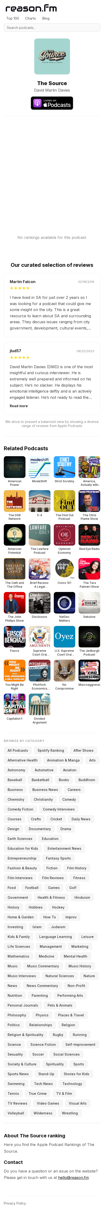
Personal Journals (23, 1005)
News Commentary (42, 986)
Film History (76, 868)
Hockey (58, 907)
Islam (37, 927)
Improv (71, 917)
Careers (74, 790)
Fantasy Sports (58, 858)
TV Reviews (17, 1103)
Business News (45, 790)
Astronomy (16, 770)
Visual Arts (78, 1103)
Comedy (69, 799)
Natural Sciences (59, 976)
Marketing (79, 946)
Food (12, 888)
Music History (80, 966)
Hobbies (36, 907)
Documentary (40, 829)
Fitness (79, 878)
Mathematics (18, 956)
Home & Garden (21, 917)
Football (32, 888)
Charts (30, 18)
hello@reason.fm (73, 1177)
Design (13, 829)
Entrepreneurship (22, 858)
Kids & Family (19, 937)
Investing (15, 927)
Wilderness (43, 1113)
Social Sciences (66, 1054)
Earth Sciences (20, 839)
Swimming (16, 1084)
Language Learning (55, 937)
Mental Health (75, 956)
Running (80, 1035)
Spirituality (55, 1064)
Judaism (58, 927)
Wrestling (70, 1113)
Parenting (40, 995)
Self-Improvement (80, 1044)
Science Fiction (43, 1044)
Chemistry (16, 799)
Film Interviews (20, 878)
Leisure (87, 937)
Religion (68, 1025)
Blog (46, 18)
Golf (72, 888)
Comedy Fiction (20, 809)
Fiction (52, 868)
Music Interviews (22, 976)
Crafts (36, 819)
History (13, 907)
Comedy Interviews (59, 809)
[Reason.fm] (31, 8)
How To (49, 917)
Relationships (40, 1025)
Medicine (46, 956)
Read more (19, 406)
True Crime (38, 1093)
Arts (92, 760)
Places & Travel (71, 1015)
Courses (14, 819)
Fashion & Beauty (22, 868)
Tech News (43, 1084)
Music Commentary (43, 966)
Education (50, 839)
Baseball (15, 780)
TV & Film (64, 1093)
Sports (78, 1064)
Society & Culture (22, 1064)
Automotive (44, 770)
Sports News (18, 1074)
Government (18, 897)
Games (54, 888)
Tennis (13, 1093)
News (12, 986)
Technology (72, 1084)
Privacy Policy (15, 1203)
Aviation (69, 770)
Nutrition (15, 995)
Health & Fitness (51, 897)
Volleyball (16, 1113)
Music (13, 966)
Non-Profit (76, 986)
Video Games (48, 1103)
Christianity (43, 799)
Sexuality (15, 1054)
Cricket (56, 819)
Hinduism (82, 897)
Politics (14, 1025)
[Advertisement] (52, 168)
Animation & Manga (63, 760)
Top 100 (12, 18)
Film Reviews (53, 878)
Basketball (40, 780)
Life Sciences (19, 946)
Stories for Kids (76, 1074)
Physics (42, 1015)
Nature (89, 976)
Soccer (38, 1054)
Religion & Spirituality (25, 1035)
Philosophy (17, 1015)
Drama (65, 829)
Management (51, 946)
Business (15, 790)
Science (14, 1044)
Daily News (81, 819)
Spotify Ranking (51, 750)
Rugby (58, 1035)
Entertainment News (64, 848)
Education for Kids (23, 848)
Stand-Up (46, 1074)
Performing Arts (70, 995)
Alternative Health (23, 760)
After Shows (84, 750)
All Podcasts (18, 750)
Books (64, 780)
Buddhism (87, 780)
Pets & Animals (60, 1005)
